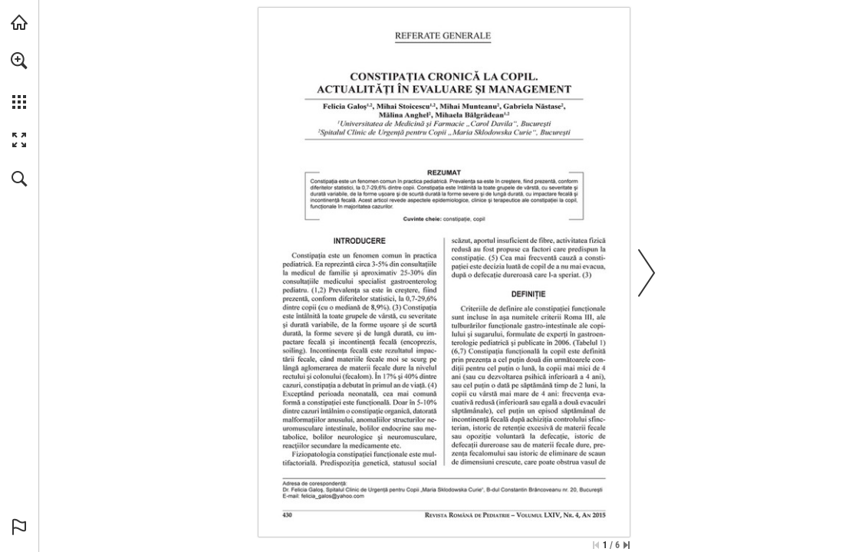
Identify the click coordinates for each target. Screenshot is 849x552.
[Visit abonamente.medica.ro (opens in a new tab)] (19, 22)
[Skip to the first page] (596, 545)
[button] (19, 60)
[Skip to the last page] (627, 545)
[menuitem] (19, 80)
